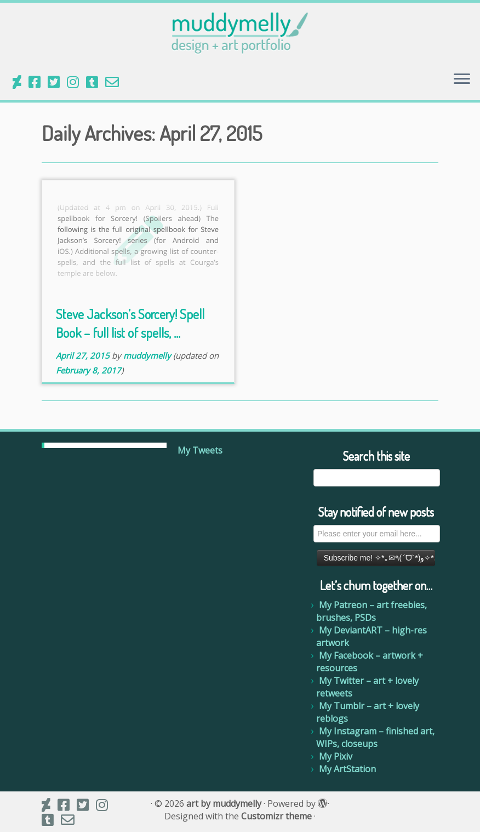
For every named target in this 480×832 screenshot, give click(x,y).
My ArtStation (347, 769)
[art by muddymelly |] (240, 33)
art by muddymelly (223, 804)
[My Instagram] (76, 81)
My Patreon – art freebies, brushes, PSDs (371, 611)
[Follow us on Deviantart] (20, 81)
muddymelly (147, 355)
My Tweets (200, 450)
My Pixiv (335, 756)
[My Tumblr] (95, 81)
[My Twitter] (57, 81)
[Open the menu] (462, 80)
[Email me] (115, 81)
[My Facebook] (38, 81)
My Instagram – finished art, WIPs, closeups (375, 737)
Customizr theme (276, 816)
